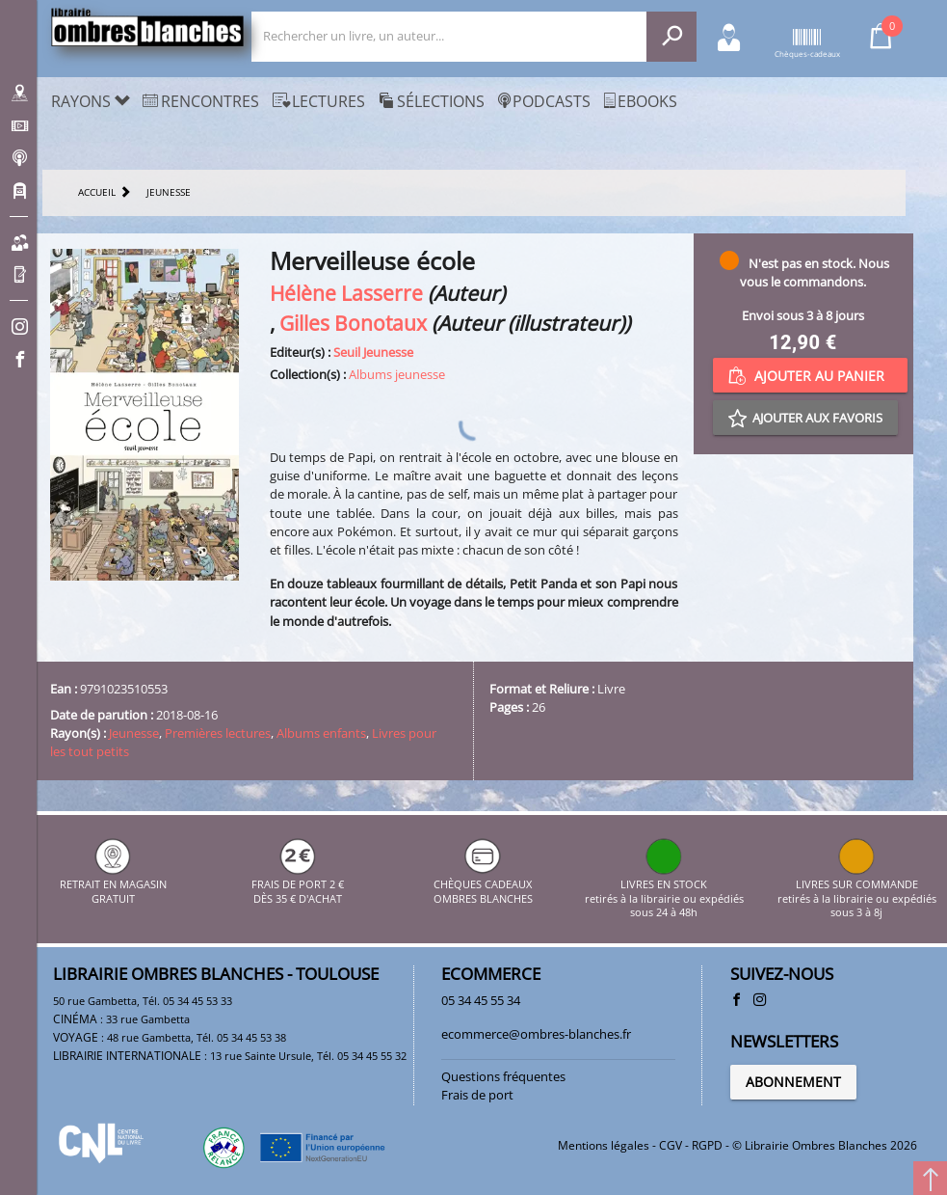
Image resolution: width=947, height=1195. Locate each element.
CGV (670, 1145)
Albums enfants (321, 733)
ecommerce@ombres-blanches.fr (536, 1034)
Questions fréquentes (503, 1076)
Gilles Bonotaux (353, 323)
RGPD (707, 1145)
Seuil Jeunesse (373, 352)
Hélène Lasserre (346, 293)
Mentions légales (603, 1145)
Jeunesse (134, 733)
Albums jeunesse (397, 374)
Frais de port (477, 1094)
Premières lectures (218, 733)
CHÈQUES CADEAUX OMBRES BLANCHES (483, 885)
